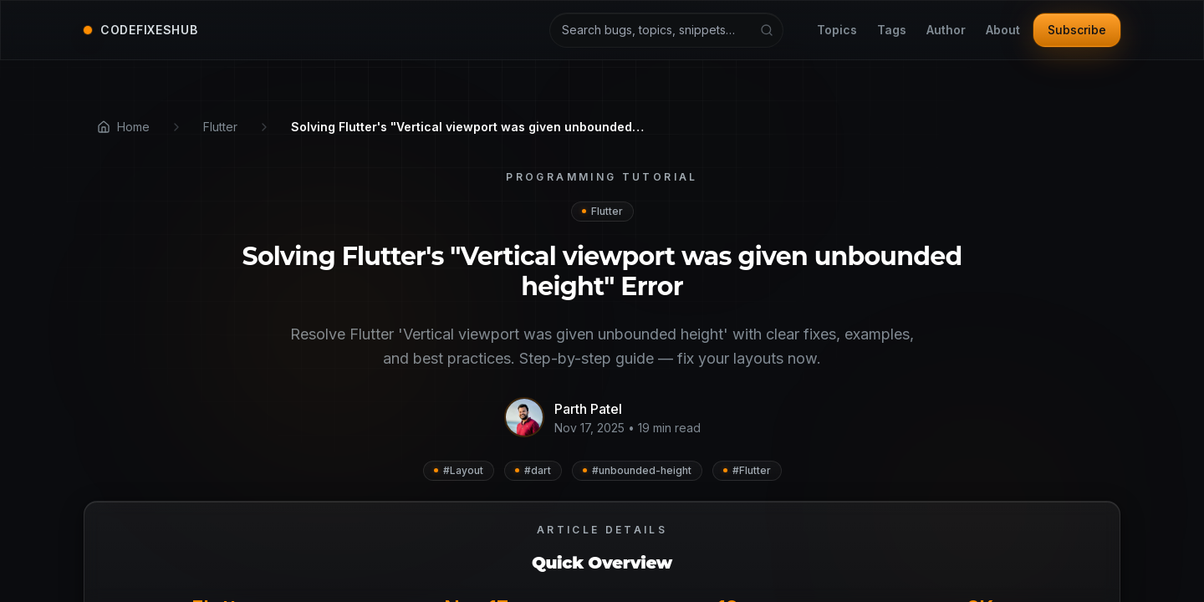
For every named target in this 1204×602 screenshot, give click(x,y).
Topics (837, 30)
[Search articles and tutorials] (666, 30)
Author (946, 30)
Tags (891, 30)
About (1003, 30)
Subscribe (1077, 30)
